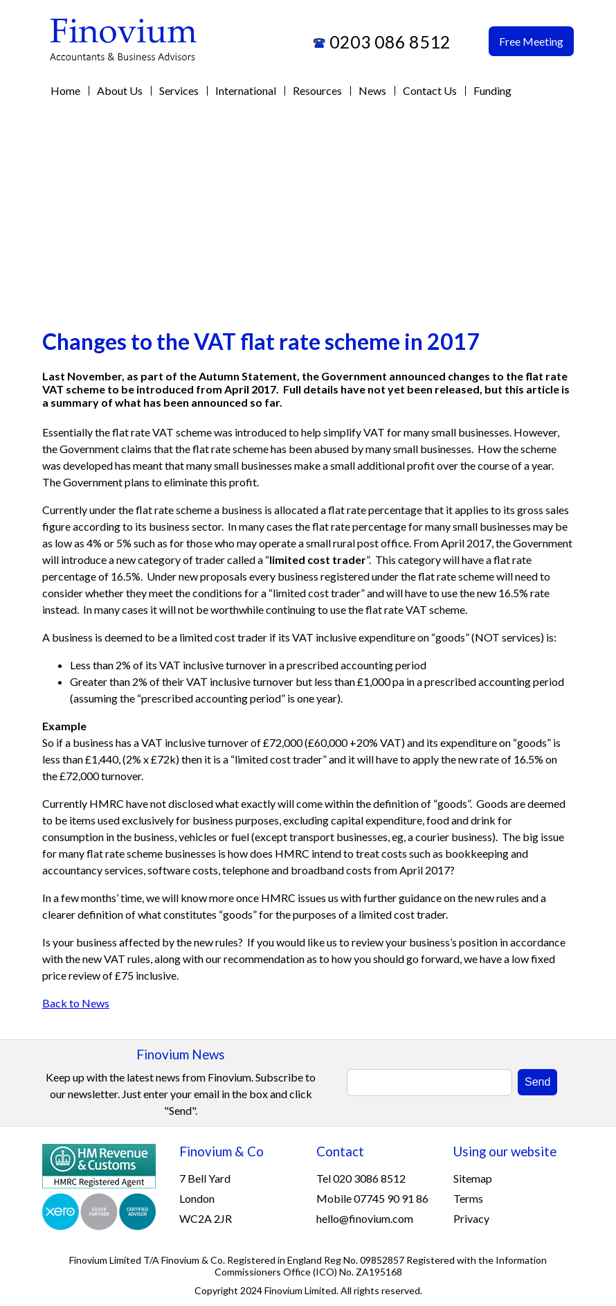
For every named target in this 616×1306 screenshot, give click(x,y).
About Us (120, 90)
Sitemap (472, 1178)
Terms (468, 1198)
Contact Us (430, 90)
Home (65, 90)
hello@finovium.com (364, 1218)
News (372, 90)
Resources (317, 90)
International (245, 90)
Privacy (471, 1218)
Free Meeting (531, 41)
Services (179, 90)
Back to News (75, 1002)
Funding (492, 90)
